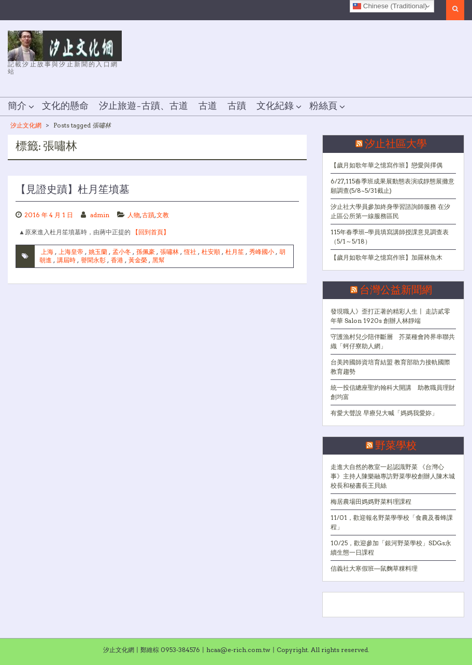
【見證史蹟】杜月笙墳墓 (73, 190)
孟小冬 (121, 252)
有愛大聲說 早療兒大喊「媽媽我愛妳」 (384, 413)
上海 (47, 252)
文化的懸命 (65, 106)
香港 (117, 260)
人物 (133, 215)
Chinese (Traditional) (390, 6)
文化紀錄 (275, 106)
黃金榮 (137, 260)
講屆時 (66, 260)
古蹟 (236, 106)
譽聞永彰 (93, 260)
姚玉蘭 (98, 252)
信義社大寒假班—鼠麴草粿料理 (374, 568)
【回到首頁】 (150, 232)
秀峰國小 (261, 252)
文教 (162, 215)
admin (99, 215)
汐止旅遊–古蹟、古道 (143, 106)
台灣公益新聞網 (396, 290)
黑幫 (158, 260)
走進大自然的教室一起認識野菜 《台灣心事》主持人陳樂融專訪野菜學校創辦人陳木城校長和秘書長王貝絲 (393, 476)
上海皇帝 (71, 252)
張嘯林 (169, 252)
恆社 (190, 252)
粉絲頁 (323, 106)
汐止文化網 (25, 125)
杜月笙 (234, 252)
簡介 (17, 106)
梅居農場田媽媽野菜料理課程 (371, 501)
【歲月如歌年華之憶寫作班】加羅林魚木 (386, 257)
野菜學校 (396, 446)
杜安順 (211, 252)
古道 (207, 106)
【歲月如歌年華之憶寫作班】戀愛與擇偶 (386, 165)
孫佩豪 (145, 252)
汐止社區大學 (396, 144)
